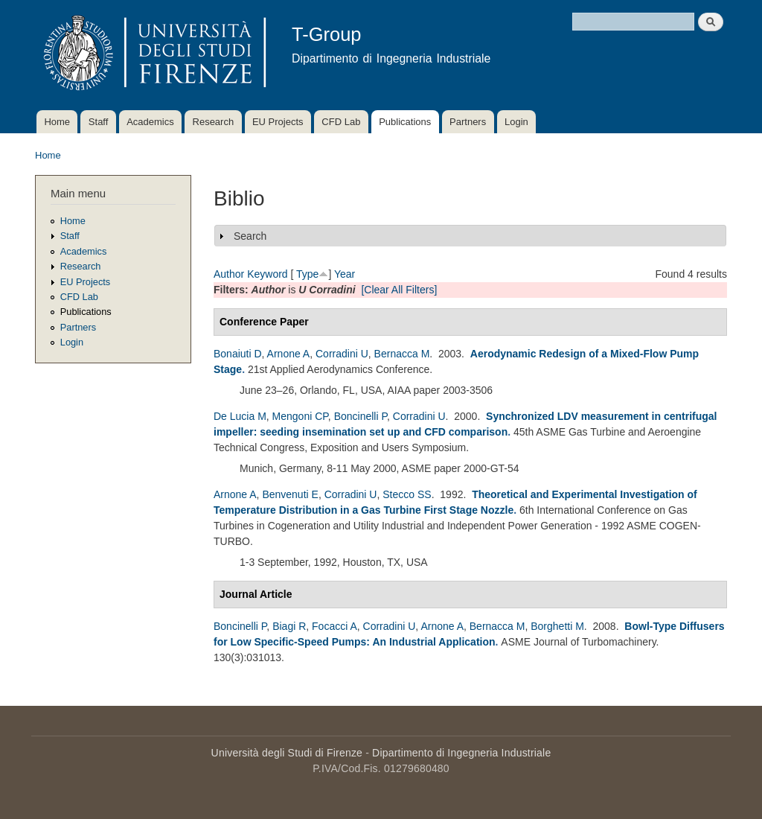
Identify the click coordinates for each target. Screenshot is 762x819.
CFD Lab (340, 121)
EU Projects (278, 121)
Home (57, 121)
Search (250, 236)
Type (307, 274)
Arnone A (288, 354)
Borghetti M (557, 626)
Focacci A (334, 626)
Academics (150, 121)
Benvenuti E (290, 494)
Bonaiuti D (238, 354)
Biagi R (289, 626)
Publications (405, 121)
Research (213, 121)
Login (516, 121)
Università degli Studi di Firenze (286, 753)
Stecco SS (406, 494)
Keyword (267, 274)
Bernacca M (402, 354)
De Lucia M (240, 416)
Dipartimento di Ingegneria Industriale (461, 753)
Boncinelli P (360, 416)
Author (229, 274)
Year (344, 274)
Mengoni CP (300, 416)
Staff (99, 121)
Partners (467, 121)
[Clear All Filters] (399, 290)
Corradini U (342, 354)
